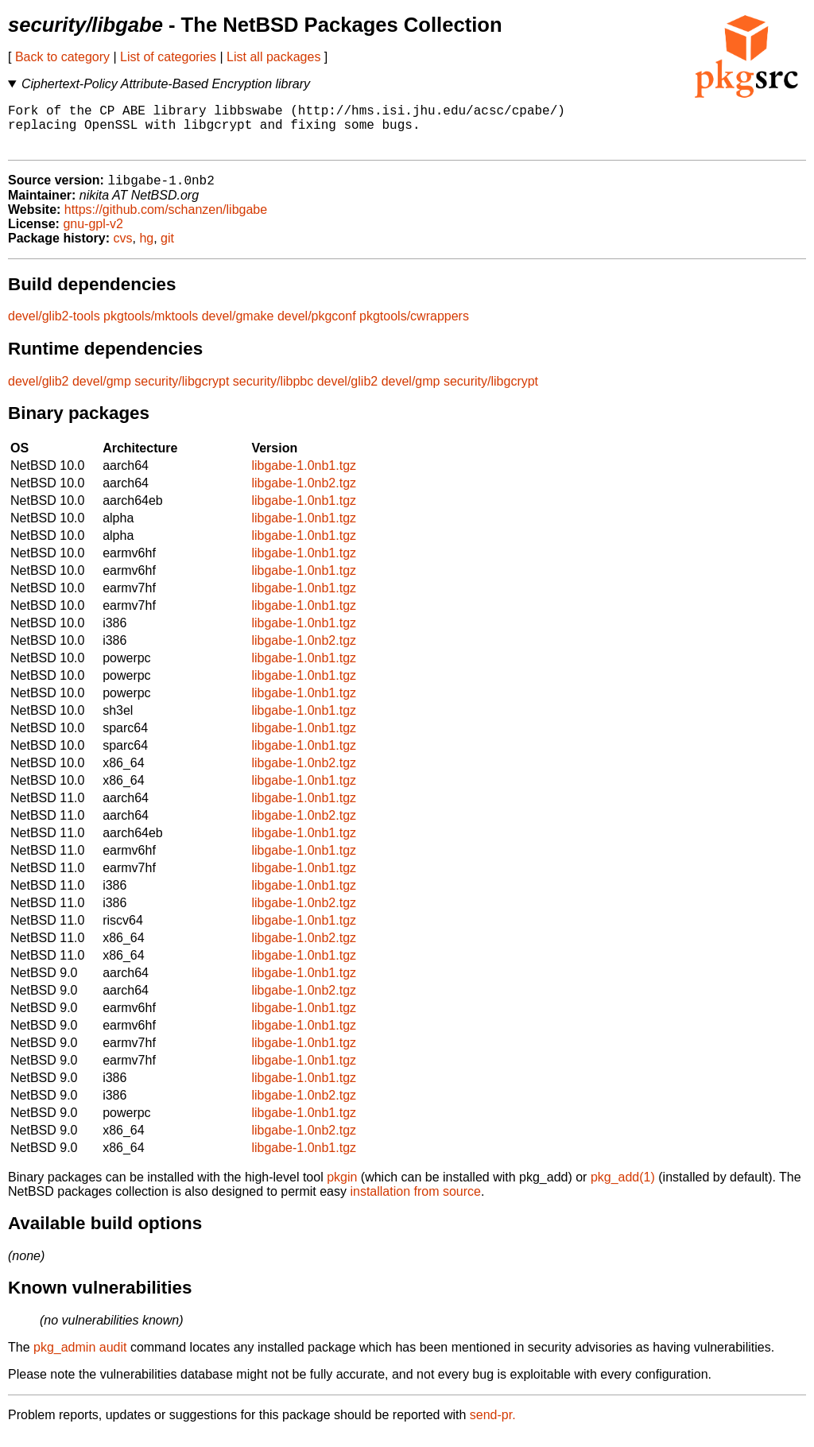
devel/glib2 (38, 393)
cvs (123, 250)
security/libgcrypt (181, 393)
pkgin (342, 1189)
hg (146, 250)
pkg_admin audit (79, 1359)
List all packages (273, 57)
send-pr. (493, 1426)
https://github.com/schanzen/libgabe (165, 221)
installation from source (415, 1203)
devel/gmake (238, 328)
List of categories (168, 57)
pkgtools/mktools (150, 328)
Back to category (62, 57)
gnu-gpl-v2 (93, 235)
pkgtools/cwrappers (414, 328)
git (167, 250)
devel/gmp (101, 393)
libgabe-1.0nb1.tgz (303, 477)
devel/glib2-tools (54, 328)
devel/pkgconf (316, 328)
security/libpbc (273, 393)
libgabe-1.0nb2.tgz (303, 495)
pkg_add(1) (623, 1189)
